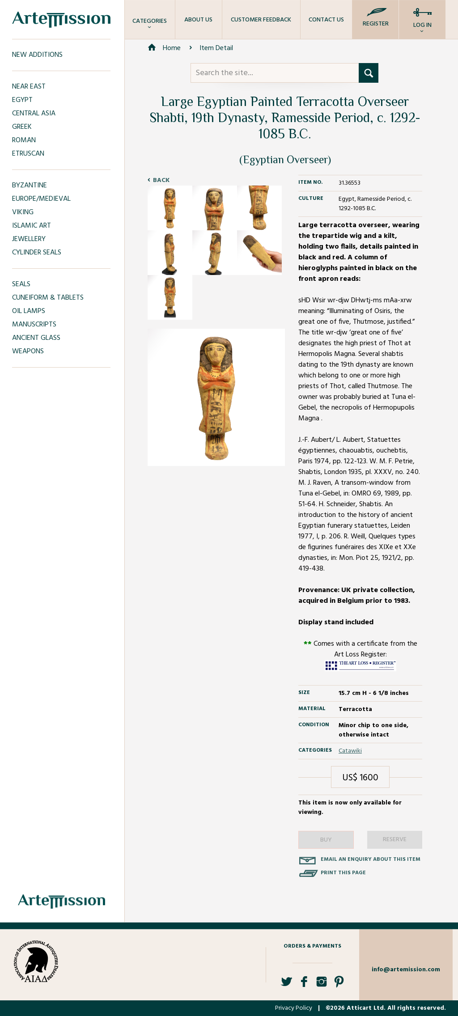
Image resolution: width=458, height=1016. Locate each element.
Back (161, 180)
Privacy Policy (293, 1008)
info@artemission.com (406, 970)
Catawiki (350, 751)
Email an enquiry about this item (370, 859)
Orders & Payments (312, 946)
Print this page (343, 872)
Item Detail (216, 48)
